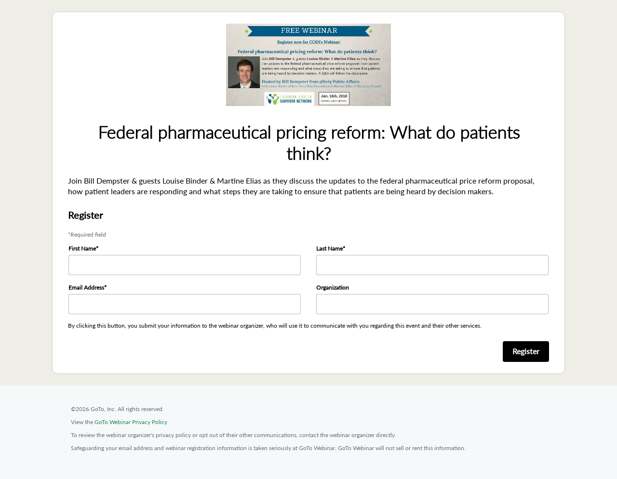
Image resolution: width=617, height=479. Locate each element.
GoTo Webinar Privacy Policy (130, 422)
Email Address (86, 287)
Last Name (329, 248)
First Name (82, 248)
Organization (332, 287)
